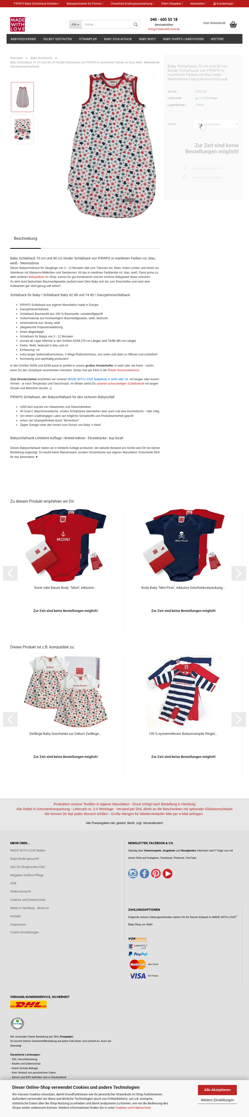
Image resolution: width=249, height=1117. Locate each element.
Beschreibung (25, 238)
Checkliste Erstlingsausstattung (132, 3)
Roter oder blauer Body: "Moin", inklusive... (65, 588)
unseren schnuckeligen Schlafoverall (121, 383)
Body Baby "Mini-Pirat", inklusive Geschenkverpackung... (183, 588)
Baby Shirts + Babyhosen (183, 39)
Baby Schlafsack (118, 39)
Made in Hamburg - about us (29, 908)
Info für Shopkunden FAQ (27, 867)
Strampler (88, 39)
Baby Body (147, 39)
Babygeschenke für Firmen (85, 3)
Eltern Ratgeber (172, 3)
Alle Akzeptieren (217, 1090)
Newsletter (198, 3)
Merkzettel (22, 11)
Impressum (18, 924)
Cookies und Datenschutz (133, 1107)
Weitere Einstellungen (217, 1100)
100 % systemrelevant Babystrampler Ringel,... (183, 734)
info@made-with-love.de (164, 29)
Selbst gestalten (57, 39)
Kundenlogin (223, 3)
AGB (13, 883)
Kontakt (15, 916)
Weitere (217, 39)
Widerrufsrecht (20, 891)
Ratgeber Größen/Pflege (27, 875)
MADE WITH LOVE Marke (27, 850)
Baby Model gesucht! (24, 858)
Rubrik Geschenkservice (123, 370)
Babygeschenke (23, 39)
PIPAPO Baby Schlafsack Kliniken (36, 3)
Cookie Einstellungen (24, 932)
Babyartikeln (37, 277)
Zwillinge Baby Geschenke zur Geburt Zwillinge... (65, 734)
